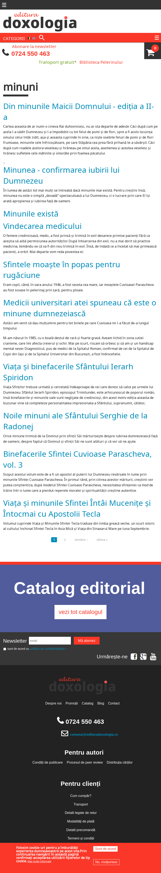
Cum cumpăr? (80, 796)
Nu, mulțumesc (106, 862)
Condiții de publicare (47, 762)
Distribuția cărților (120, 762)
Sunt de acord (105, 849)
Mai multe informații (39, 861)
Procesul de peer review (85, 762)
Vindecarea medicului (42, 226)
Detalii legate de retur (81, 813)
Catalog (87, 703)
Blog (100, 703)
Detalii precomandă (80, 830)
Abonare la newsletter (34, 46)
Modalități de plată (80, 821)
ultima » (102, 540)
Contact (114, 703)
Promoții (72, 703)
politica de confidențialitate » (48, 648)
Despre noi (53, 703)
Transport (81, 804)
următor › (81, 540)
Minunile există (30, 213)
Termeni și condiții (81, 838)
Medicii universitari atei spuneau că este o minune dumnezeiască (79, 308)
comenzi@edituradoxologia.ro (94, 734)
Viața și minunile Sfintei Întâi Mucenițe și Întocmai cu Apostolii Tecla (77, 508)
